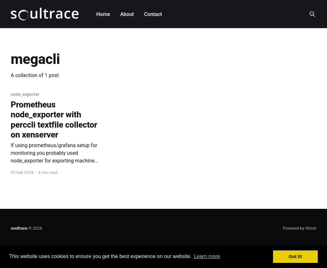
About (127, 14)
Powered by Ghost (299, 228)
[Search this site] (312, 14)
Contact (153, 14)
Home (103, 14)
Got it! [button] (295, 256)
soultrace (19, 228)
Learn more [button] (207, 256)
